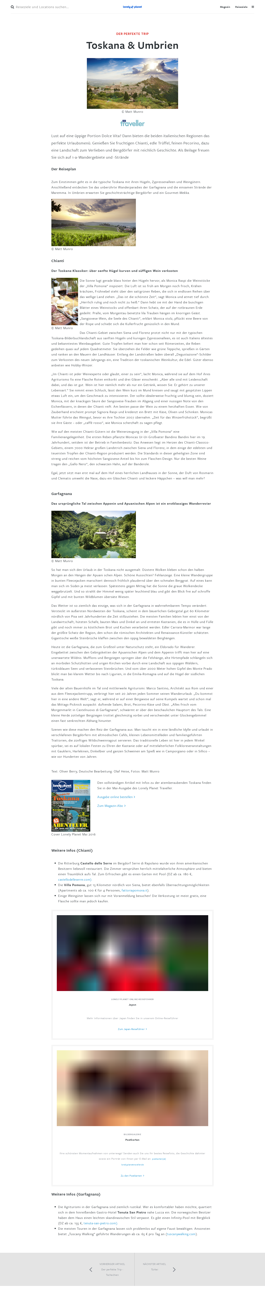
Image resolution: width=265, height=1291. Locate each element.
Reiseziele (241, 7)
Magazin (225, 7)
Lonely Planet (132, 6)
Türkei (154, 1269)
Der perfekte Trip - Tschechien (112, 1272)
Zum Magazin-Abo (110, 805)
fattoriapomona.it (134, 890)
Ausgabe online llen (115, 796)
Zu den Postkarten (131, 1175)
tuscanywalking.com (181, 1234)
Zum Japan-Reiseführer (131, 1029)
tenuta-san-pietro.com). (101, 1223)
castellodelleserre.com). (75, 879)
